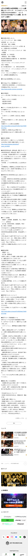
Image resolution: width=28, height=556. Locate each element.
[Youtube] (8, 537)
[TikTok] (24, 537)
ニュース (7, 463)
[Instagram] (12, 537)
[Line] (20, 537)
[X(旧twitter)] (3, 537)
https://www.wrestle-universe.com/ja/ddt (11, 89)
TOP (2, 463)
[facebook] (16, 537)
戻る (14, 423)
